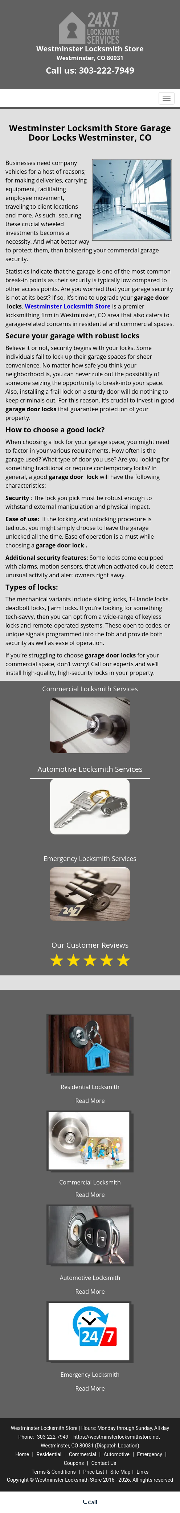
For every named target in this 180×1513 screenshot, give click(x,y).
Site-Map (120, 1472)
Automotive (116, 1454)
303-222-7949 (106, 70)
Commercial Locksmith (90, 1182)
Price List (93, 1472)
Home (22, 1454)
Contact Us (103, 1463)
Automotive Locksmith (90, 1278)
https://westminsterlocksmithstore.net (116, 1437)
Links (142, 1472)
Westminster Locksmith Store (67, 306)
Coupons (74, 1463)
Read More (90, 1101)
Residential (49, 1454)
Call (90, 1502)
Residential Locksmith (90, 1087)
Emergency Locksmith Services (90, 858)
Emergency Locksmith (90, 1375)
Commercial (82, 1454)
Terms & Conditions (54, 1472)
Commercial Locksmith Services (90, 688)
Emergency (149, 1454)
